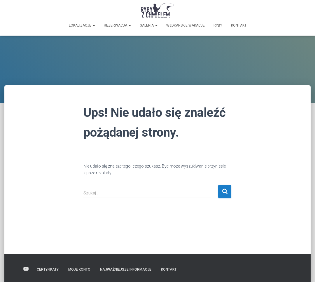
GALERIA (149, 25)
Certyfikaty (48, 269)
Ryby (218, 25)
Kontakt (238, 25)
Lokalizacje (82, 25)
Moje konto (79, 269)
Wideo (26, 269)
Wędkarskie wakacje (185, 25)
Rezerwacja (117, 25)
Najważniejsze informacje (125, 269)
